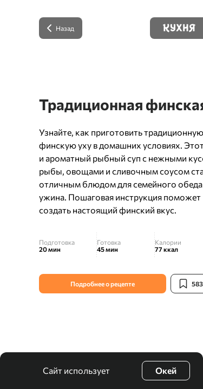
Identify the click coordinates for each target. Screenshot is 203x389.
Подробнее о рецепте (102, 283)
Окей (165, 370)
